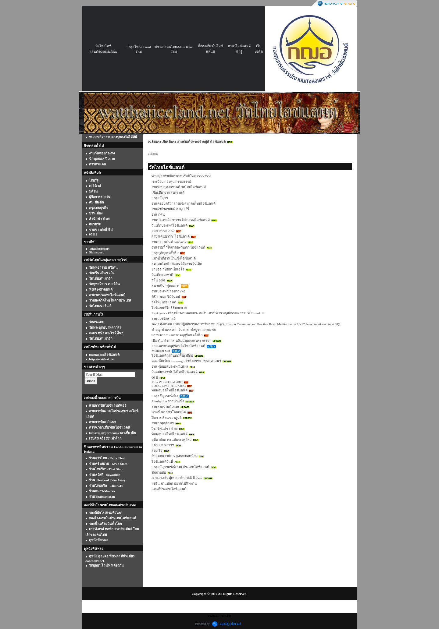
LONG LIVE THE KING (169, 385)
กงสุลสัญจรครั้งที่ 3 (165, 396)
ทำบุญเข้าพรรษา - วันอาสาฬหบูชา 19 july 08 (184, 329)
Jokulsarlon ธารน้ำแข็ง (168, 401)
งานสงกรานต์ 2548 (165, 406)
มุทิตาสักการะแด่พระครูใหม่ (171, 439)
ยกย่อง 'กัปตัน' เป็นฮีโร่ (168, 269)
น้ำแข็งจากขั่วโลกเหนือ (169, 412)
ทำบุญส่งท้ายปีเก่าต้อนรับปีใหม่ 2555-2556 (181, 176)
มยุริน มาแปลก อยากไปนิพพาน (174, 483)
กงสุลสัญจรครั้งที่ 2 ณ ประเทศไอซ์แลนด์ (180, 467)
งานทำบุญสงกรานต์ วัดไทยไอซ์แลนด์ (179, 187)
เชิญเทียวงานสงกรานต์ (168, 192)
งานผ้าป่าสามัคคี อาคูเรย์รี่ (170, 209)
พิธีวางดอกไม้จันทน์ (166, 297)
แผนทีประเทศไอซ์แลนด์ (169, 489)
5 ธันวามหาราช (163, 445)
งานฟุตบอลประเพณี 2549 (170, 366)
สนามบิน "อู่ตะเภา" (166, 286)
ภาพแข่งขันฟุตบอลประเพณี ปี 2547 (177, 478)
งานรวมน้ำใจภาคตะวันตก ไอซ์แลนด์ (178, 247)
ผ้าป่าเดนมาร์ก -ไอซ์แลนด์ (171, 236)
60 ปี (155, 377)
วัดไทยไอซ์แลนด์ (164, 302)
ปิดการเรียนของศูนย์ (166, 417)
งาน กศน (158, 214)
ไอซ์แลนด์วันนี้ (162, 461)
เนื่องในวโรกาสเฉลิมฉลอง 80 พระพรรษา (181, 340)
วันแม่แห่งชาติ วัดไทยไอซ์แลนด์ (175, 372)
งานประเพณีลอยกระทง (168, 291)
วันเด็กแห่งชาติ (162, 275)
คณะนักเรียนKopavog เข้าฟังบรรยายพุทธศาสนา (186, 361)
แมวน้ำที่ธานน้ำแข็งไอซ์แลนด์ (174, 258)
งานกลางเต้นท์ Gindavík (169, 242)
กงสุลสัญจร (160, 198)
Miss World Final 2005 (167, 382)
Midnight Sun (161, 350)
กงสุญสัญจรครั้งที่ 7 (165, 253)
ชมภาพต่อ (159, 472)
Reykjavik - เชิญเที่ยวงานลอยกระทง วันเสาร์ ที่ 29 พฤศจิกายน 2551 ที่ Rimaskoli (208, 313)
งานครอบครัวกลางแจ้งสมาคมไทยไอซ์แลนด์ (184, 203)
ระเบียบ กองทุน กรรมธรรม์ (171, 181)
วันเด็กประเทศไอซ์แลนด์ (169, 225)
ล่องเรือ (157, 450)
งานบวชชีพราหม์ (164, 318)
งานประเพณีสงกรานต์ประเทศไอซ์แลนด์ (181, 220)
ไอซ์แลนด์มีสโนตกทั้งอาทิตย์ (172, 355)
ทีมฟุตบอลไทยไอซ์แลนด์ (169, 390)
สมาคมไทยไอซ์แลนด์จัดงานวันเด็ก (177, 264)
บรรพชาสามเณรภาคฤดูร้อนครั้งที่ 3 (177, 335)
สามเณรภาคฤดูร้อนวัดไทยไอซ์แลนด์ (178, 346)
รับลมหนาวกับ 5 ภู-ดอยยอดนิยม (175, 456)
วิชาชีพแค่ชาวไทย (164, 428)
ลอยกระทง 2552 (163, 231)
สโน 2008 (159, 280)
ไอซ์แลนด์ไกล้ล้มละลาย (169, 307)
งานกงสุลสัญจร (163, 423)
